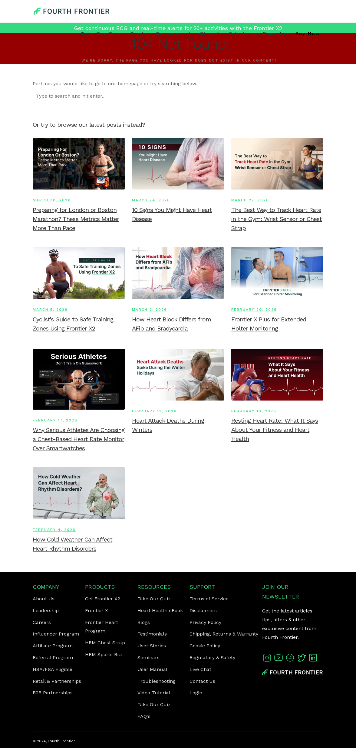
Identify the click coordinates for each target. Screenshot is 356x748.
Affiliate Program (53, 646)
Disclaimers (203, 610)
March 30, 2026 (52, 200)
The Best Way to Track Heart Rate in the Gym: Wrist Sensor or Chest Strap (276, 219)
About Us (43, 599)
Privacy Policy (205, 622)
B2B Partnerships (53, 693)
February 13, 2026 (154, 411)
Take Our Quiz (101, 33)
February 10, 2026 (253, 411)
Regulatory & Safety (212, 657)
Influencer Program (56, 634)
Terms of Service (209, 599)
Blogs (138, 33)
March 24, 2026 (151, 200)
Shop (207, 33)
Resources (171, 33)
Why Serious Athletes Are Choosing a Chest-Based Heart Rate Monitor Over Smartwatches (78, 439)
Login (196, 693)
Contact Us (202, 681)
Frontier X (96, 610)
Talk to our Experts (257, 33)
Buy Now (307, 33)
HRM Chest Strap (105, 643)
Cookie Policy (205, 646)
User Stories (151, 646)
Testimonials (152, 634)
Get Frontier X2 (102, 599)
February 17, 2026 (55, 420)
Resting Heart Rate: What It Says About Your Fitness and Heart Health (274, 429)
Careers (42, 622)
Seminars (148, 657)
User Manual (152, 669)
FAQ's (143, 716)
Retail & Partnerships (57, 681)
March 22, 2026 (250, 200)
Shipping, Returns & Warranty (224, 634)
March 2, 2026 (149, 309)
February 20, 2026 (254, 309)
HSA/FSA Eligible (52, 669)
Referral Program (53, 657)
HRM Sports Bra (103, 654)
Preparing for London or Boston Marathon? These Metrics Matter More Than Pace (76, 219)
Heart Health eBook (160, 610)
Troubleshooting (156, 681)
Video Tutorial (153, 693)
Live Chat (200, 669)
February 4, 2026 (54, 530)
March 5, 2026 (50, 309)
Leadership (46, 610)
